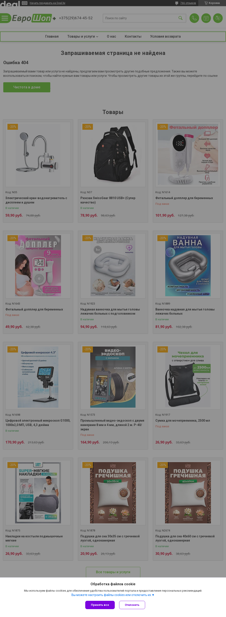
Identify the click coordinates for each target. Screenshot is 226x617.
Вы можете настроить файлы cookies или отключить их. (111, 595)
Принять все (100, 604)
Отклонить (132, 604)
